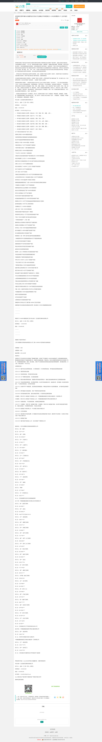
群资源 (65, 10)
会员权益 (81, 1)
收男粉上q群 (75, 45)
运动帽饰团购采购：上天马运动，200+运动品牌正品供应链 (84, 65)
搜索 (69, 6)
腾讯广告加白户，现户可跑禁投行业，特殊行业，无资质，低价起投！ (87, 57)
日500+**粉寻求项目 (77, 109)
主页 (15, 12)
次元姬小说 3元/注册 (75, 126)
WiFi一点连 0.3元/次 (75, 164)
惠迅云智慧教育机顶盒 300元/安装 (78, 145)
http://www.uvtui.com (54, 735)
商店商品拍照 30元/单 (75, 144)
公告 (71, 10)
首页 (16, 10)
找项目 (76, 10)
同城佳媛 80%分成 (75, 122)
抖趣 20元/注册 (83, 128)
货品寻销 (47, 10)
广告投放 (86, 1)
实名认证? (59, 49)
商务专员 (26, 23)
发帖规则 (76, 1)
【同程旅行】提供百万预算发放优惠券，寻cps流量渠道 (84, 40)
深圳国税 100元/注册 (75, 147)
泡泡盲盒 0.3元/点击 (75, 157)
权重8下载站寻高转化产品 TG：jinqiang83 (81, 95)
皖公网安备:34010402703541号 (59, 739)
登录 (42, 721)
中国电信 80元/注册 (75, 136)
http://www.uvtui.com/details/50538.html (28, 699)
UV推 (45, 735)
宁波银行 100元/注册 (75, 163)
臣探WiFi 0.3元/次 (75, 160)
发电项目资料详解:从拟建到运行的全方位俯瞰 (32, 12)
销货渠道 (54, 10)
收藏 (66, 27)
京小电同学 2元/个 (75, 166)
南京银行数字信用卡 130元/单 (77, 138)
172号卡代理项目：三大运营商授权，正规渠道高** (83, 97)
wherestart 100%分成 (75, 128)
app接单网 (52, 732)
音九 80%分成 (83, 125)
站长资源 (41, 10)
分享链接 (62, 27)
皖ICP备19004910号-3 (47, 739)
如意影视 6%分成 (74, 155)
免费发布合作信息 (79, 6)
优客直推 (47, 732)
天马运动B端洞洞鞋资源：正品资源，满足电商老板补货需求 (85, 70)
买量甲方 (22, 10)
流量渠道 (28, 10)
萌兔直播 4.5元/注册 (75, 120)
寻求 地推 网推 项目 (77, 105)
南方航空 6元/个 (74, 161)
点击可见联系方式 (42, 56)
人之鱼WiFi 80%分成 (75, 158)
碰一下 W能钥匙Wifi (77, 107)
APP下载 (26, 1)
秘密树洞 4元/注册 (75, 119)
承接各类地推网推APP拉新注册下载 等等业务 (82, 110)
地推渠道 (34, 10)
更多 (86, 35)
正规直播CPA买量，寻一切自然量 (79, 38)
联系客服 (67, 1)
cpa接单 (56, 732)
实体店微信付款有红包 (77, 85)
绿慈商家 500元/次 (83, 155)
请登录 (60, 1)
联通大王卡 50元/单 (75, 142)
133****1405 (21, 23)
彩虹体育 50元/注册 (75, 125)
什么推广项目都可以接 (77, 112)
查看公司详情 (79, 31)
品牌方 (59, 10)
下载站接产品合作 (76, 99)
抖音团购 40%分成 (75, 141)
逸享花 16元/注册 (74, 129)
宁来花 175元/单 (83, 160)
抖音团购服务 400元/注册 (76, 139)
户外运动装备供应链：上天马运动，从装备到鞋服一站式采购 (85, 68)
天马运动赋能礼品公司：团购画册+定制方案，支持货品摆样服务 (86, 67)
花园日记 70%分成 (75, 123)
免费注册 (62, 1)
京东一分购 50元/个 (75, 148)
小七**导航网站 (76, 92)
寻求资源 (74, 43)
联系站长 (39, 739)
